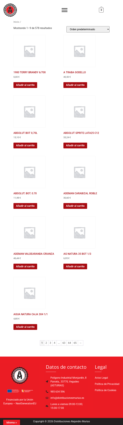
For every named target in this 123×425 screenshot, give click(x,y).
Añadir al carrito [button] (25, 85)
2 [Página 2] (46, 342)
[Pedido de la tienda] (88, 29)
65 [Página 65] (75, 342)
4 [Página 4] (54, 342)
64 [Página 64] (69, 342)
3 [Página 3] (50, 342)
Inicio (16, 21)
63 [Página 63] (63, 342)
